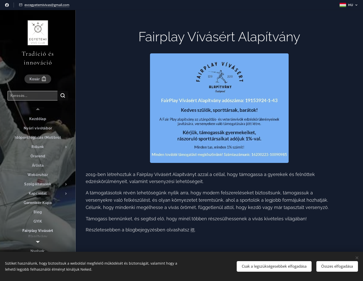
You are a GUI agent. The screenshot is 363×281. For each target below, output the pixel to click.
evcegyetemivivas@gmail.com (46, 5)
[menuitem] (38, 119)
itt (193, 229)
